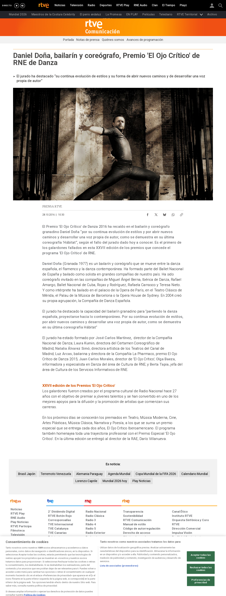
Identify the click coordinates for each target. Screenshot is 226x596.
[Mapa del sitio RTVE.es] (204, 569)
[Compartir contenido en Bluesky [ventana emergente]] (164, 213)
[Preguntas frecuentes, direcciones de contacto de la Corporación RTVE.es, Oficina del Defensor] (15, 574)
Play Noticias (141, 481)
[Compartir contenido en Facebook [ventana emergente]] (147, 213)
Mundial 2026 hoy (115, 481)
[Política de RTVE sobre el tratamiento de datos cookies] (80, 569)
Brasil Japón (26, 474)
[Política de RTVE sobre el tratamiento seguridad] (149, 569)
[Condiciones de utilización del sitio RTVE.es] (16, 569)
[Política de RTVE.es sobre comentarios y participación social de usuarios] (45, 574)
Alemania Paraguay (89, 474)
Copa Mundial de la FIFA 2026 (156, 474)
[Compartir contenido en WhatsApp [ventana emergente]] (173, 213)
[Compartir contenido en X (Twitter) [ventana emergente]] (156, 213)
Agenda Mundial (119, 474)
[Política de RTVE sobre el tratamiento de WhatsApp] (114, 569)
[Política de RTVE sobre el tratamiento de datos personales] (45, 569)
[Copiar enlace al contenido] (181, 213)
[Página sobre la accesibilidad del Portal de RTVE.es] (180, 569)
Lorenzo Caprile (86, 481)
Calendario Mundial (194, 474)
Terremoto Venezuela (56, 474)
